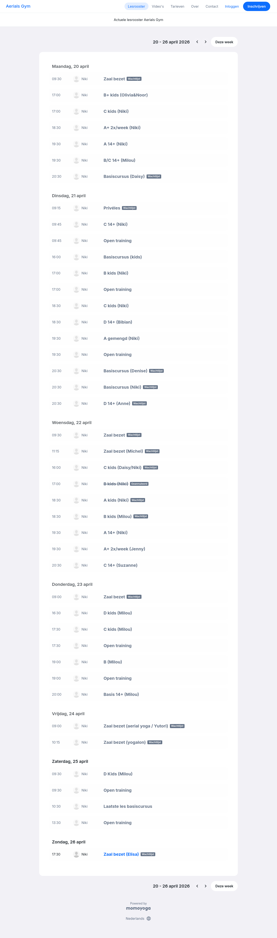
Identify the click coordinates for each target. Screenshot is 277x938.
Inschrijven (257, 6)
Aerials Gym (18, 6)
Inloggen (232, 6)
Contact (212, 6)
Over (195, 6)
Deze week (224, 42)
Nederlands (138, 918)
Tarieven (177, 6)
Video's (158, 6)
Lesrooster (136, 6)
